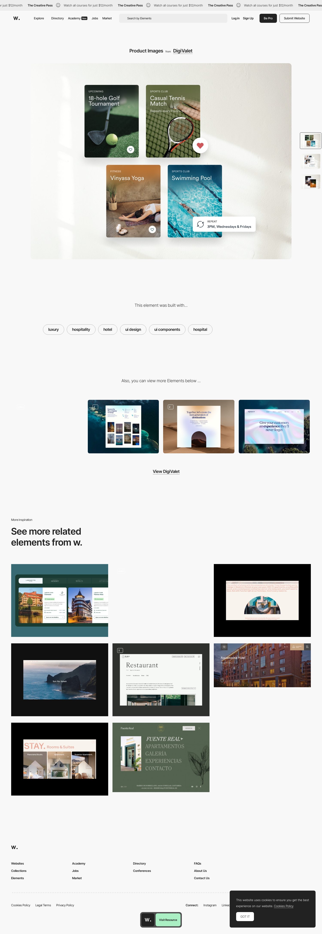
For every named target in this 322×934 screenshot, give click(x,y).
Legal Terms (43, 905)
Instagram (210, 905)
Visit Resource (168, 920)
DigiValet (183, 50)
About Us (200, 871)
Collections (18, 871)
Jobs (95, 18)
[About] (262, 600)
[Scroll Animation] (198, 426)
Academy (77, 18)
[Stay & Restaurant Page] (161, 679)
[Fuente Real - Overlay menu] (161, 757)
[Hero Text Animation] (48, 426)
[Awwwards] (16, 18)
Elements (17, 878)
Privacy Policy (65, 905)
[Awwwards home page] (147, 919)
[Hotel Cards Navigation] (59, 600)
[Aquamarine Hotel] (262, 665)
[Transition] (59, 679)
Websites (17, 863)
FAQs (197, 863)
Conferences (142, 871)
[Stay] (59, 759)
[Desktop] (274, 426)
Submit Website (294, 18)
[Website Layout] (123, 426)
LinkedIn (227, 905)
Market (107, 18)
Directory (57, 18)
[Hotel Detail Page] (161, 600)
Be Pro (268, 18)
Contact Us (202, 878)
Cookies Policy (20, 905)
